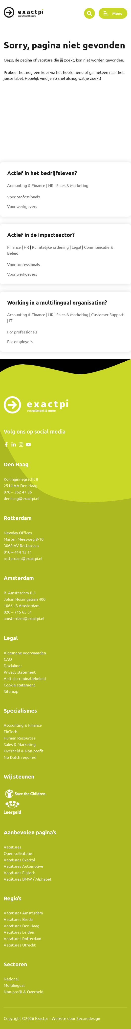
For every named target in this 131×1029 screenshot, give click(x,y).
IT (10, 320)
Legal (76, 247)
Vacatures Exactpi (19, 860)
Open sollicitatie (18, 853)
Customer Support (107, 314)
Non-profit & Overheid (23, 991)
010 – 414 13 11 (18, 552)
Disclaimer (13, 665)
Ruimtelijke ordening (50, 247)
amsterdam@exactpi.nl (24, 618)
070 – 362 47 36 (18, 492)
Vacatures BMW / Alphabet (27, 879)
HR (50, 185)
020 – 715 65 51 (18, 612)
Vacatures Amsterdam (23, 913)
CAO (8, 659)
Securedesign (88, 1018)
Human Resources (19, 738)
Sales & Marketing (72, 185)
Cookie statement (19, 685)
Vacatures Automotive (23, 866)
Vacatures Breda (18, 919)
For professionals (22, 332)
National (11, 979)
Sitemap (11, 691)
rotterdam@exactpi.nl (23, 558)
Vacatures (12, 847)
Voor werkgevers (22, 206)
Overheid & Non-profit (23, 751)
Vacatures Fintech (19, 872)
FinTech (10, 731)
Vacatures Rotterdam (22, 938)
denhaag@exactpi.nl (21, 498)
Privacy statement (20, 672)
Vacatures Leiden (19, 932)
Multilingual (14, 985)
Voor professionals (23, 197)
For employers (20, 341)
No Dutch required (20, 757)
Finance (14, 247)
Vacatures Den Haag (21, 926)
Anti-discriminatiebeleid (25, 678)
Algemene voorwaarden (25, 653)
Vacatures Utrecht (20, 945)
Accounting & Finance (26, 185)
